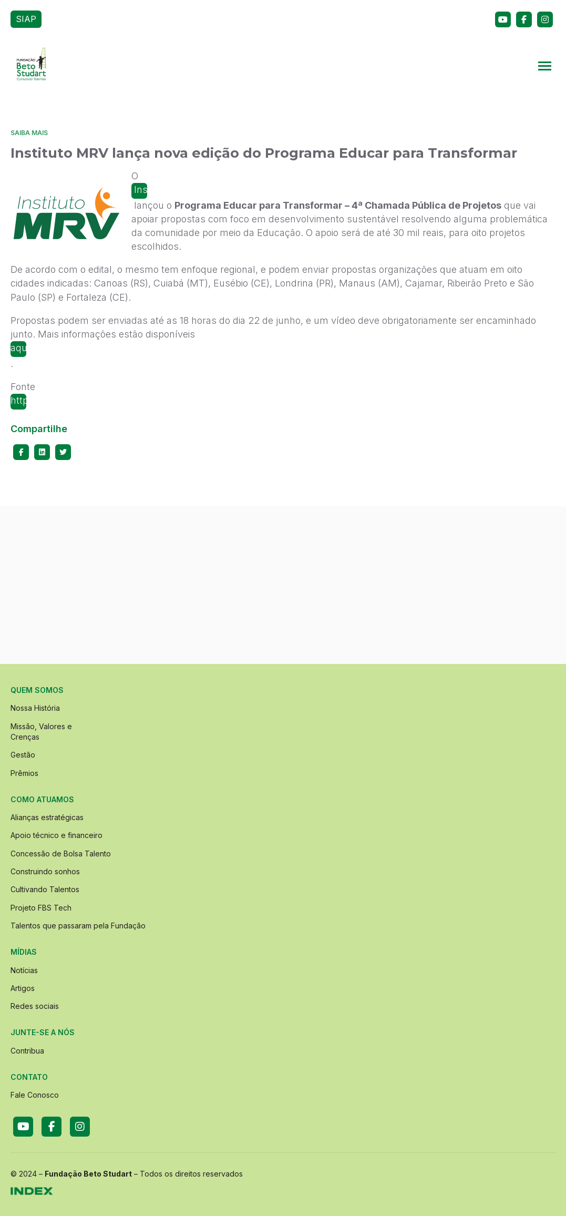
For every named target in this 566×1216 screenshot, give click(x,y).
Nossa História (35, 707)
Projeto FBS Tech (41, 907)
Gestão (23, 754)
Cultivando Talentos (45, 889)
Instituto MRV (139, 191)
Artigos (23, 988)
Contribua (27, 1050)
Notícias (24, 970)
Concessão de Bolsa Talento (61, 853)
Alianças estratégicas (47, 817)
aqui (18, 347)
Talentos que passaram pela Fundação (78, 925)
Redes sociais (35, 1006)
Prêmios (24, 773)
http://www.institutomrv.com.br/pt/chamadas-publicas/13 (18, 402)
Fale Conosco (35, 1094)
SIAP (26, 19)
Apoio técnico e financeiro (56, 835)
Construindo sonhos (45, 871)
